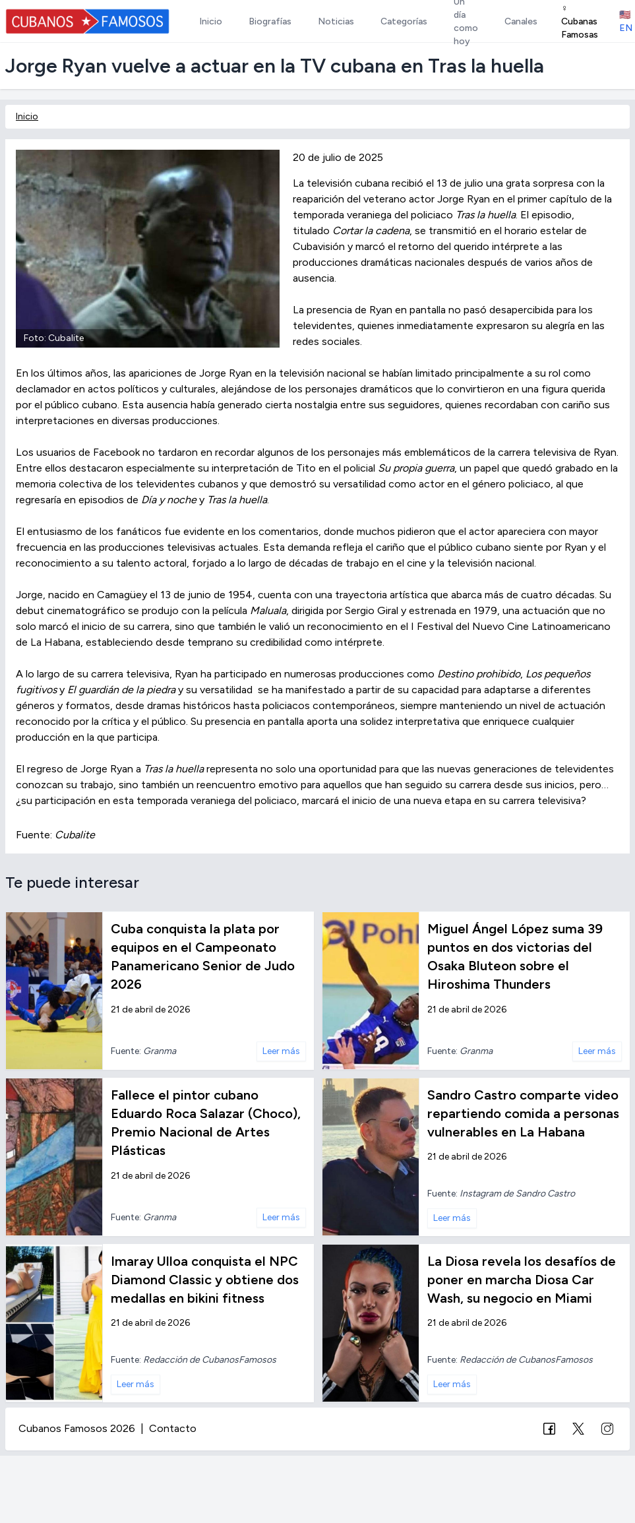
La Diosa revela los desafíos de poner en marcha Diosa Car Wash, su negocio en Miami (521, 1279)
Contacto (173, 1428)
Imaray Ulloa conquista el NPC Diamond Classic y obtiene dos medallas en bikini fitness (205, 1279)
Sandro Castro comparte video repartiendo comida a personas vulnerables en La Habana (523, 1113)
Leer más (281, 1051)
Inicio (27, 116)
